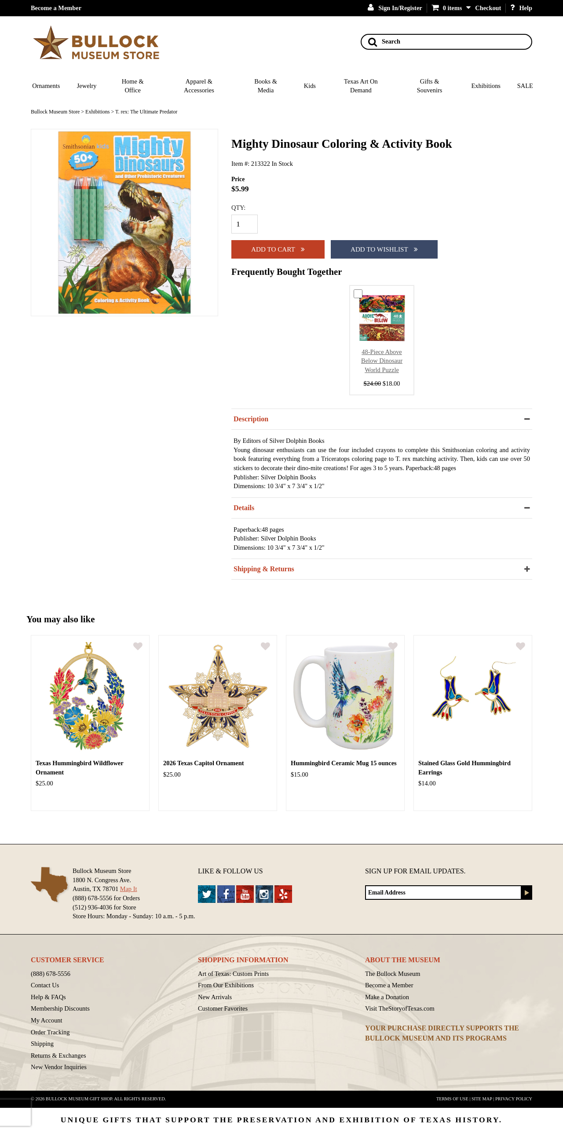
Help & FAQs (48, 997)
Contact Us (45, 985)
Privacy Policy (513, 1098)
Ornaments (46, 85)
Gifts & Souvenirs (429, 86)
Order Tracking (50, 1032)
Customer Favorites (223, 1008)
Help (521, 8)
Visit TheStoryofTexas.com (400, 1008)
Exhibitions (486, 85)
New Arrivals (215, 997)
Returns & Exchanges (58, 1055)
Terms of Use (452, 1098)
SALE (525, 85)
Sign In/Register (395, 8)
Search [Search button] (384, 42)
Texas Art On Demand (361, 86)
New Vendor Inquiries (59, 1066)
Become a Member (56, 7)
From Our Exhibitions (226, 985)
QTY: (238, 207)
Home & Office (133, 86)
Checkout (488, 7)
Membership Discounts (60, 1008)
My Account (46, 1020)
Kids (310, 85)
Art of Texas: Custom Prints (233, 973)
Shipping (42, 1043)
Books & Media (265, 86)
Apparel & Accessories (199, 86)
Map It (128, 888)
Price (238, 179)
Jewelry (87, 85)
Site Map (482, 1098)
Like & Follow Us (230, 871)
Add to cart (278, 249)
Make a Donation (387, 997)
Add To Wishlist (384, 249)
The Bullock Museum (392, 973)
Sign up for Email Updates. (415, 871)
